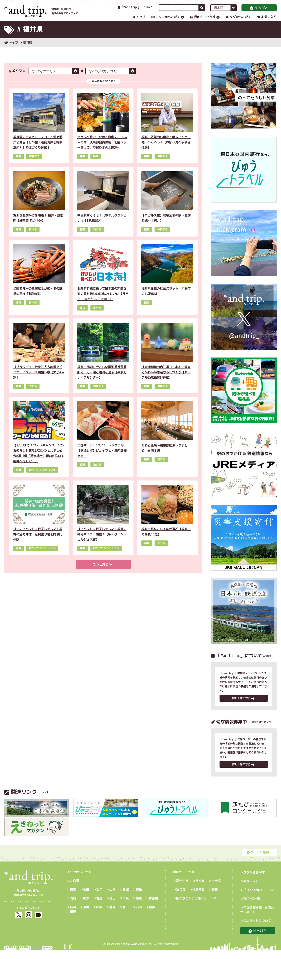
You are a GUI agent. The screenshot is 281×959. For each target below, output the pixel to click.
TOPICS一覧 (251, 907)
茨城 (73, 907)
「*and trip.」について (135, 11)
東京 (139, 907)
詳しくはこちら (243, 706)
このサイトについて (257, 929)
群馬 (99, 907)
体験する (198, 898)
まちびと (259, 12)
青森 (73, 898)
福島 (139, 898)
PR (215, 907)
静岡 (112, 916)
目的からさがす (203, 21)
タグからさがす (238, 21)
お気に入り (267, 21)
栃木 (86, 907)
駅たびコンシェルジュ (191, 907)
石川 (139, 916)
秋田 (86, 898)
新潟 (73, 916)
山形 (112, 898)
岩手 (99, 898)
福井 (152, 916)
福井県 (27, 49)
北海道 (74, 889)
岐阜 (73, 920)
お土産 (216, 889)
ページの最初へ (259, 861)
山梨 (99, 916)
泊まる (180, 898)
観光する (182, 889)
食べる (200, 889)
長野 (86, 916)
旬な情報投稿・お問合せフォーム (257, 918)
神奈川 (153, 907)
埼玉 (112, 907)
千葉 (125, 907)
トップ (138, 21)
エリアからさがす (165, 21)
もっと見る (103, 571)
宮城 (125, 898)
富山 (125, 916)
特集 (215, 898)
